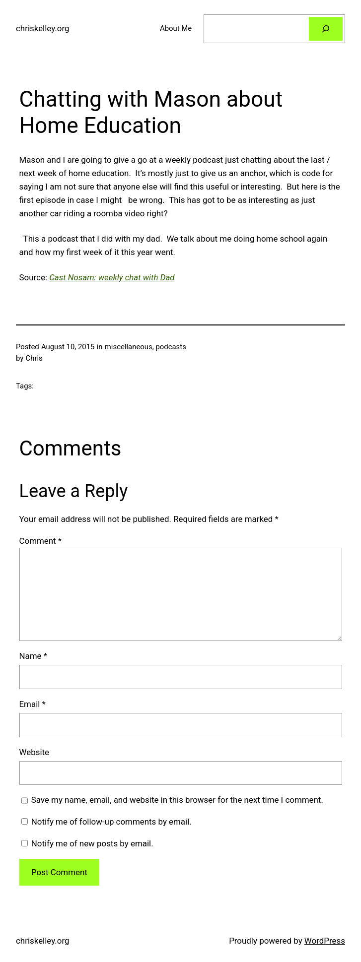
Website (34, 752)
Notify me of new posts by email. (92, 843)
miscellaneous (128, 346)
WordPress (324, 941)
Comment (40, 541)
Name (33, 656)
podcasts (170, 346)
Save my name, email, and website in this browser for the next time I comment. (177, 800)
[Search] (326, 29)
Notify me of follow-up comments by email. (111, 822)
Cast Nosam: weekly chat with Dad (111, 277)
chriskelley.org (42, 28)
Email (32, 704)
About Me (176, 28)
